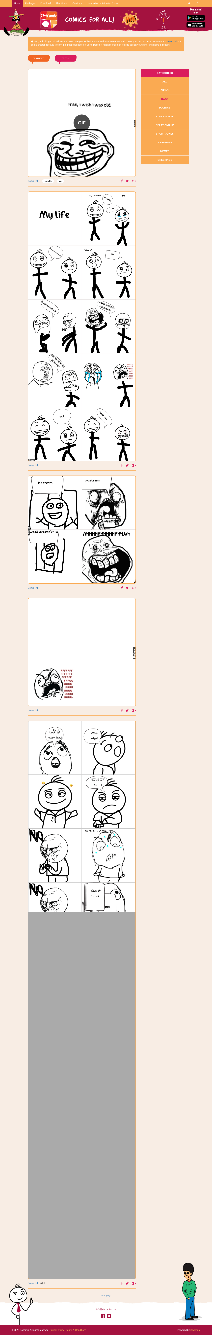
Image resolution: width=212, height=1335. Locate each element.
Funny (164, 90)
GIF (82, 122)
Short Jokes (165, 133)
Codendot (195, 1330)
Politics (164, 107)
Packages (30, 3)
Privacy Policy (57, 1330)
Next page (106, 1295)
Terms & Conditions (76, 1330)
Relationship (165, 125)
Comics (78, 3)
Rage (164, 99)
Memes (164, 151)
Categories (165, 73)
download (172, 41)
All (164, 81)
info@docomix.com (106, 1309)
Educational (165, 116)
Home (17, 3)
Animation (165, 142)
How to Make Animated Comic (103, 3)
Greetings (165, 159)
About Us (61, 3)
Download (45, 3)
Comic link (33, 181)
